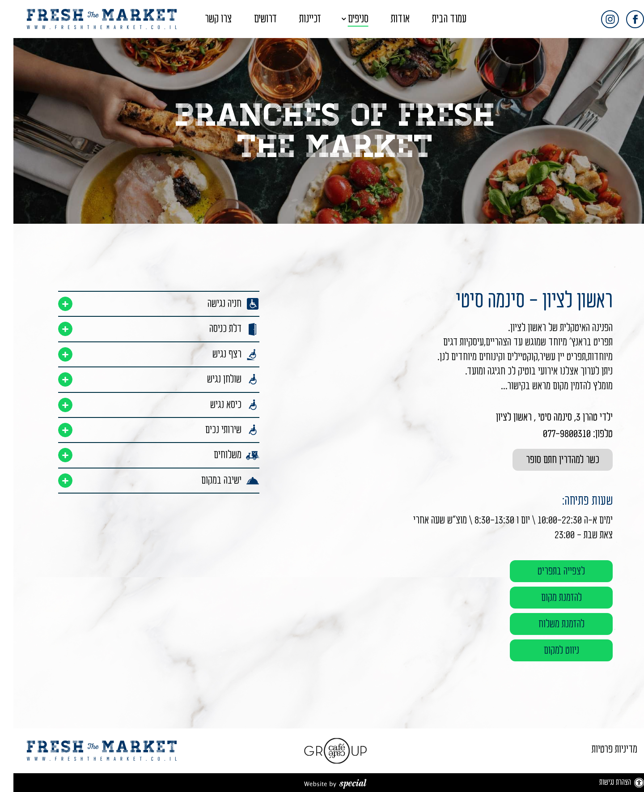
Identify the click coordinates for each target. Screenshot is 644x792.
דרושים (252, 19)
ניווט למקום (548, 650)
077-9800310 (553, 433)
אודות (386, 19)
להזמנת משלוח (548, 623)
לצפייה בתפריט (548, 571)
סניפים (345, 19)
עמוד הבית (436, 19)
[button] (322, 19)
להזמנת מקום (548, 597)
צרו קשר (204, 19)
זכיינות (297, 19)
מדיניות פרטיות (601, 749)
